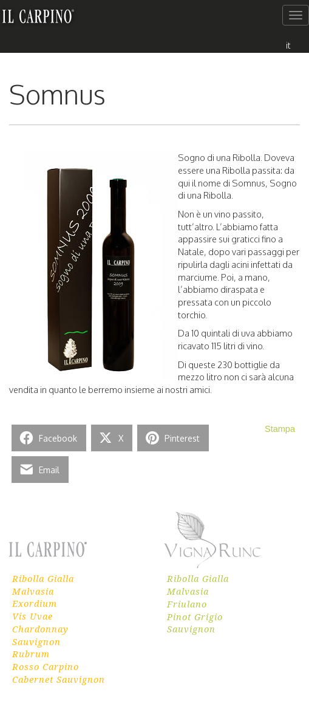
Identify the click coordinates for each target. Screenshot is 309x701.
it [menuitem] (288, 44)
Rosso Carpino (45, 666)
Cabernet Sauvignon (58, 679)
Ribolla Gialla (43, 578)
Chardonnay (40, 629)
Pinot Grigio (195, 616)
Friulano (187, 604)
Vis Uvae (32, 616)
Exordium (34, 603)
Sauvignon (36, 641)
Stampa (280, 429)
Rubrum (31, 654)
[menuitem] (288, 44)
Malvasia (33, 591)
